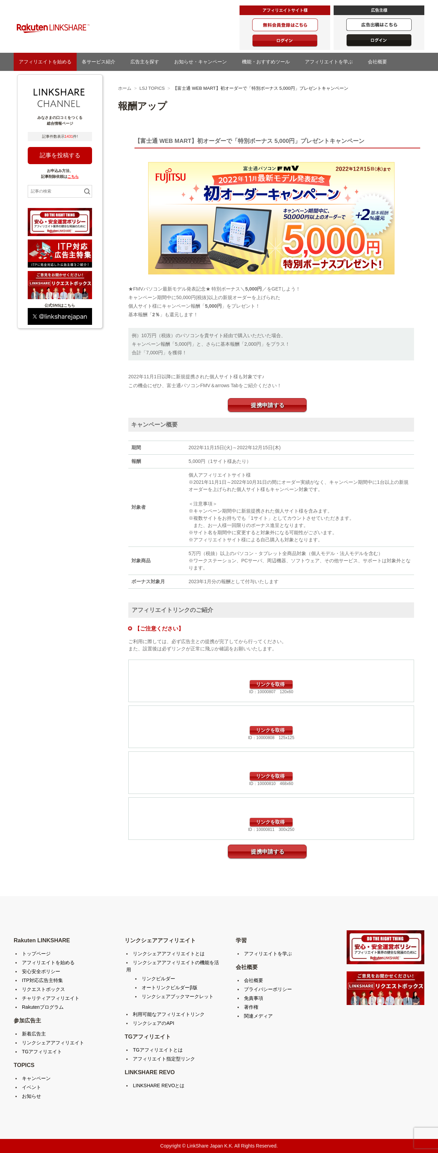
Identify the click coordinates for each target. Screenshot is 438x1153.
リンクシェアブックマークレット (178, 996)
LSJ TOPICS (152, 88)
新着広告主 (34, 1034)
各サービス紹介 (101, 61)
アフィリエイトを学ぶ (331, 61)
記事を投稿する (60, 155)
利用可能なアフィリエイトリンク (169, 1014)
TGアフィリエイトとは (157, 1050)
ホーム (124, 88)
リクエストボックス (43, 989)
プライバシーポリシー (268, 989)
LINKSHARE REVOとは (158, 1085)
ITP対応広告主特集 (42, 980)
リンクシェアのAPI (153, 1023)
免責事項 (253, 998)
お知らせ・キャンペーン (203, 61)
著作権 (251, 1007)
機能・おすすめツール (268, 61)
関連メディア (258, 1016)
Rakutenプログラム (43, 1007)
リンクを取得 (270, 684)
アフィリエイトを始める (45, 61)
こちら (73, 176)
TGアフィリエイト (42, 1051)
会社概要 (380, 61)
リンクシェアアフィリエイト (53, 1042)
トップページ (36, 953)
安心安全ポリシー (41, 971)
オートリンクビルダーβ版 (169, 987)
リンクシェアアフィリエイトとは (169, 953)
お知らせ (31, 1096)
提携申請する (267, 405)
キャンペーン (36, 1078)
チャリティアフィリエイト (50, 998)
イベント (31, 1087)
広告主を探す (147, 61)
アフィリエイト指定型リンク (164, 1059)
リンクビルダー (158, 978)
